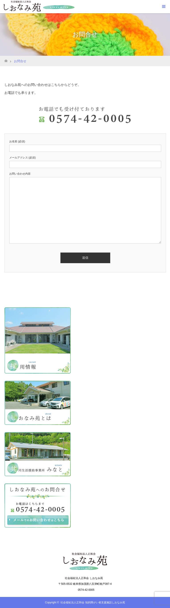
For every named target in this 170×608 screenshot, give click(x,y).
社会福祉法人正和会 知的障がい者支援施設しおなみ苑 (92, 602)
